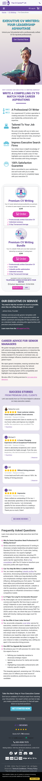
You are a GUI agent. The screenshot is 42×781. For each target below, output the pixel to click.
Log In (31, 8)
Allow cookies (35, 778)
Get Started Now (21, 39)
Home (4, 12)
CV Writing (12, 12)
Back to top (21, 719)
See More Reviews (21, 519)
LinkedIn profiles (28, 571)
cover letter (27, 623)
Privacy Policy (32, 769)
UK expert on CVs (23, 328)
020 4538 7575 (21, 742)
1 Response (34, 457)
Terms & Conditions (19, 769)
